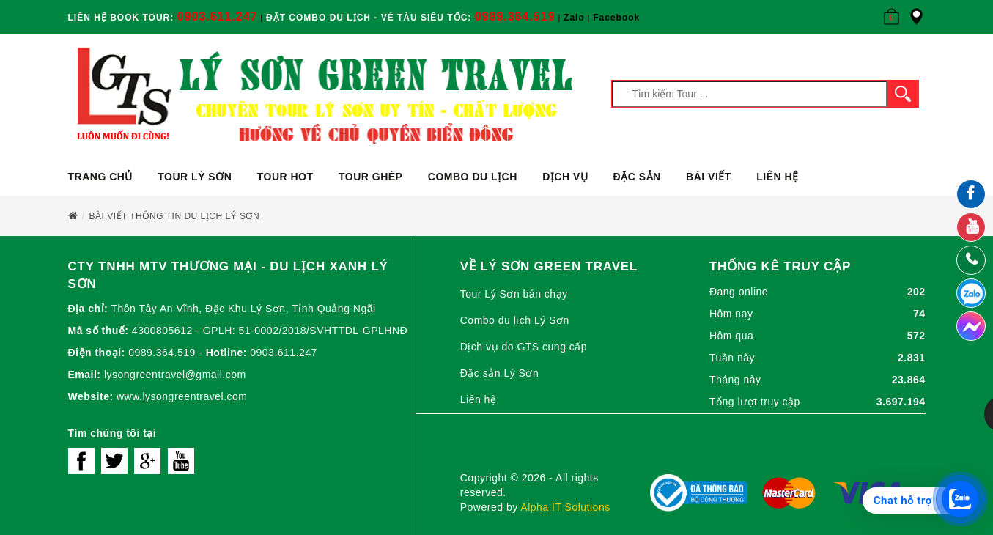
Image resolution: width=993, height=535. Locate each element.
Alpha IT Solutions (565, 507)
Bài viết (708, 176)
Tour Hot (285, 176)
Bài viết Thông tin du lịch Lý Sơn (174, 216)
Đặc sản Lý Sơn (499, 373)
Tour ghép (370, 176)
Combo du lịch (472, 176)
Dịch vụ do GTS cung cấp (523, 347)
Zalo (574, 17)
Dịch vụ (565, 176)
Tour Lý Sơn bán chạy (514, 294)
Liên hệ (777, 176)
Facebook (616, 17)
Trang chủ (100, 176)
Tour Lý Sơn (195, 176)
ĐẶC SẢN (637, 176)
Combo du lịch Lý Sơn (514, 320)
